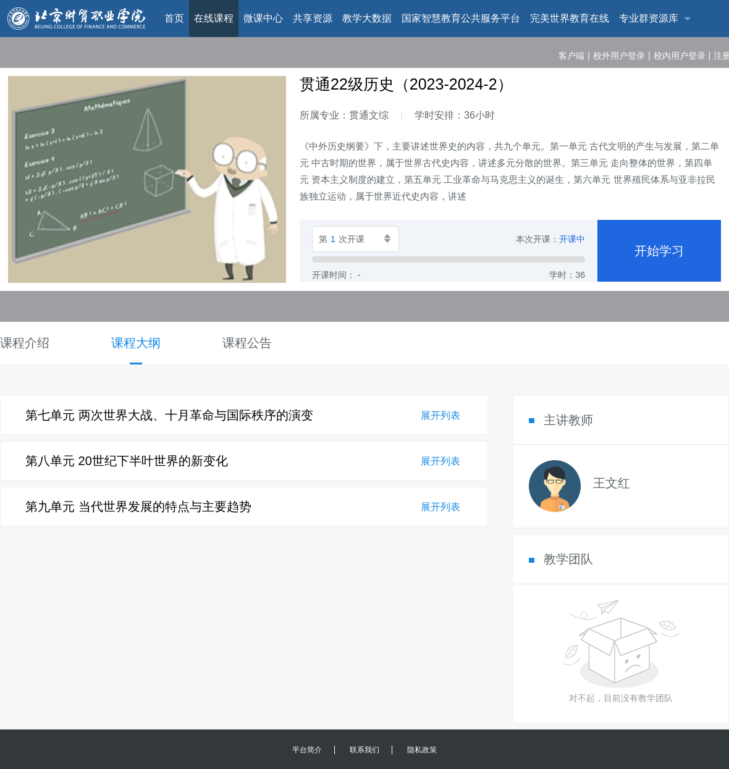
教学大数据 (367, 18)
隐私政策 (422, 750)
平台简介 (307, 750)
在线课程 (214, 18)
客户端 (571, 56)
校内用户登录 (680, 56)
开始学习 (659, 251)
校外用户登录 (619, 56)
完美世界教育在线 (569, 18)
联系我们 (364, 750)
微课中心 (263, 18)
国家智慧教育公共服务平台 (461, 18)
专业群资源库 (648, 18)
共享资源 (312, 18)
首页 (174, 18)
